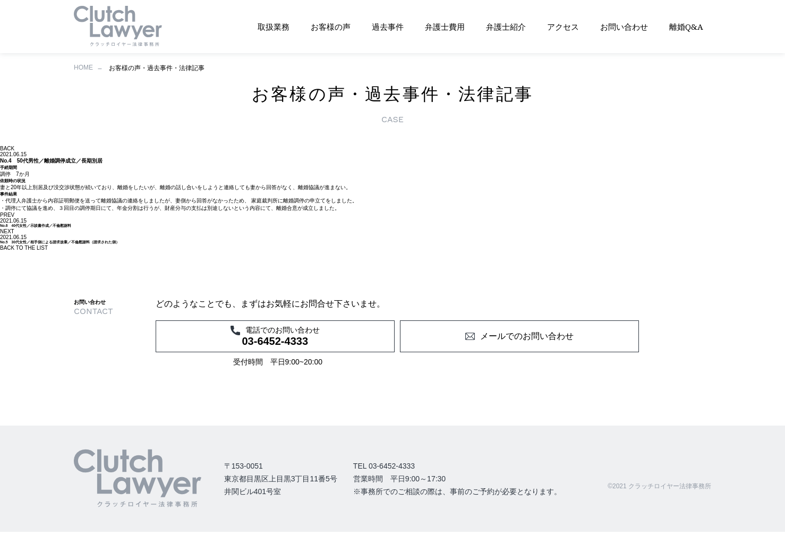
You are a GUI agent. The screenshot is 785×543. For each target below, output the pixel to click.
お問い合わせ (624, 26)
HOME (83, 67)
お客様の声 (331, 26)
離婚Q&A (686, 26)
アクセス (563, 26)
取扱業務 (273, 26)
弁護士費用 (445, 26)
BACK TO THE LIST (24, 248)
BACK (7, 148)
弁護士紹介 (506, 26)
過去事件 (388, 26)
